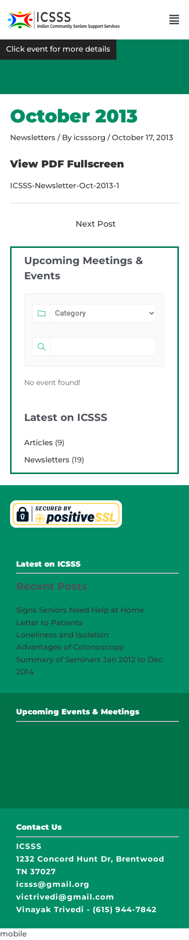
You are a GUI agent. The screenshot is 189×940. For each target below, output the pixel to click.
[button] (174, 19)
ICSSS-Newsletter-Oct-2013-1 (64, 185)
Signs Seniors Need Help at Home (80, 610)
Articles (38, 442)
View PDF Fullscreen (67, 164)
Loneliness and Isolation (62, 634)
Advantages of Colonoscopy (69, 647)
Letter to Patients (49, 622)
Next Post (96, 224)
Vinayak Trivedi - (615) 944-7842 (86, 909)
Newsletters (32, 137)
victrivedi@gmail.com (65, 897)
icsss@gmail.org (53, 884)
